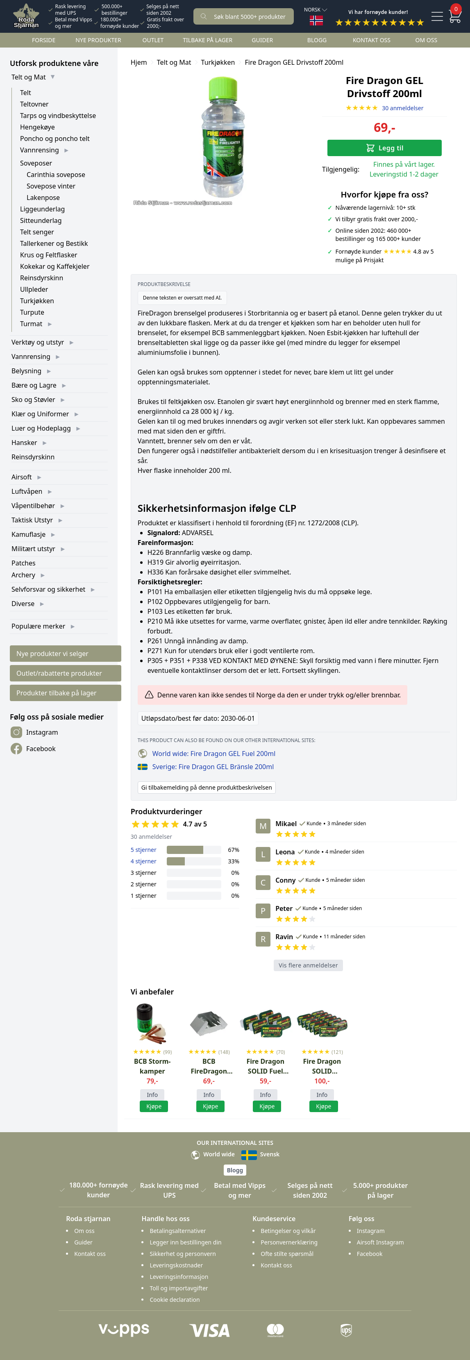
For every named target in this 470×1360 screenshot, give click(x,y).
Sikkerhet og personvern (183, 1254)
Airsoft (21, 476)
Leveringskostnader (176, 1265)
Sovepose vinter (51, 186)
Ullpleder (34, 289)
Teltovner (34, 104)
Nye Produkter (98, 40)
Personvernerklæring (289, 1242)
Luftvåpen (26, 491)
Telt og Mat (28, 77)
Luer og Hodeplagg (41, 428)
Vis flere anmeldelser (308, 965)
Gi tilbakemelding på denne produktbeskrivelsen (206, 787)
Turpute (32, 312)
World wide (213, 1154)
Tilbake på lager (207, 40)
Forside (43, 40)
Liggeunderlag (42, 208)
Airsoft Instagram (380, 1242)
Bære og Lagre (34, 385)
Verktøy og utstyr (37, 342)
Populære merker (38, 626)
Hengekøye (37, 127)
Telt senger (37, 231)
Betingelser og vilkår (288, 1231)
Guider (262, 40)
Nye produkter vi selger (52, 653)
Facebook (33, 748)
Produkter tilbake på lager (56, 692)
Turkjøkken (37, 300)
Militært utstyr (33, 548)
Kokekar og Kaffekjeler (55, 266)
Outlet (153, 40)
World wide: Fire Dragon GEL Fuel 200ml (207, 753)
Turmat (31, 323)
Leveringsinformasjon (179, 1277)
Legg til (385, 148)
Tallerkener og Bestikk (54, 243)
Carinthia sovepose (56, 174)
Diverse (22, 603)
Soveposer (36, 163)
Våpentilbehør (33, 505)
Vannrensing (39, 149)
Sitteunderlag (41, 220)
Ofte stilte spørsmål (287, 1254)
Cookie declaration (175, 1299)
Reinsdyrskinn (41, 277)
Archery (23, 574)
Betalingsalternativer (178, 1231)
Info (152, 1095)
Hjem (139, 62)
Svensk (260, 1154)
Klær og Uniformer (40, 413)
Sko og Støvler (33, 399)
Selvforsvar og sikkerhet (48, 589)
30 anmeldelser (384, 108)
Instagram (34, 732)
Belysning (26, 370)
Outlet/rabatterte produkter (59, 673)
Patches (23, 563)
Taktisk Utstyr (32, 519)
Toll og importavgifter (179, 1288)
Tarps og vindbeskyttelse (58, 115)
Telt (25, 92)
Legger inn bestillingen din (185, 1242)
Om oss (427, 40)
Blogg (317, 40)
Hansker (24, 442)
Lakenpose (43, 197)
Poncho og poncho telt (55, 138)
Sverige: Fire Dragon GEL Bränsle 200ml (206, 766)
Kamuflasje (28, 534)
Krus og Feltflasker (48, 254)
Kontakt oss (372, 40)
